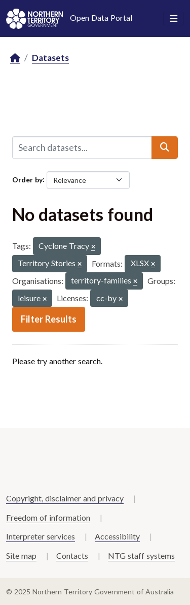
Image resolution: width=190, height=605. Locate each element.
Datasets (50, 57)
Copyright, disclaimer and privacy (65, 498)
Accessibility (117, 536)
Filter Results (49, 319)
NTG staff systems (141, 555)
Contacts (72, 555)
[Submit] (164, 147)
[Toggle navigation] (173, 19)
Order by (27, 179)
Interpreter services (40, 536)
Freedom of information (48, 517)
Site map (21, 555)
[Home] (15, 58)
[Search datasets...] (82, 147)
